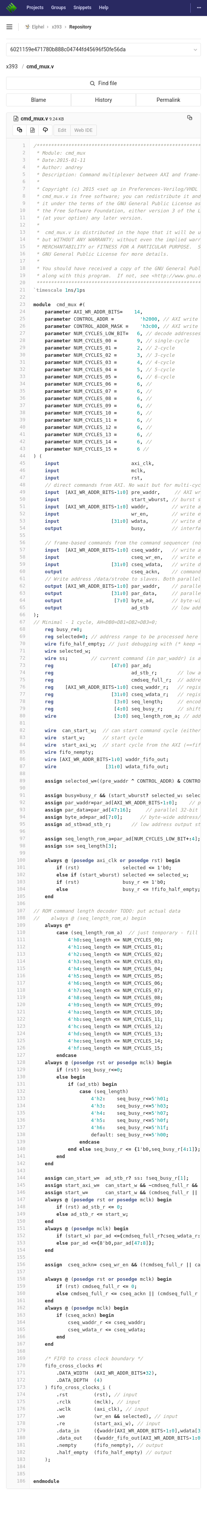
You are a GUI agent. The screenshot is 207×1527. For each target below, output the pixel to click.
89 (17, 780)
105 (17, 896)
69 (17, 636)
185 (17, 1473)
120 (17, 1004)
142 (17, 1163)
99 (17, 853)
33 (17, 376)
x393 (12, 66)
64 (17, 600)
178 (17, 1423)
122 (17, 1019)
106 (17, 903)
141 (17, 1156)
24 (17, 311)
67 (17, 622)
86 (17, 759)
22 (17, 297)
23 (17, 304)
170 (17, 1365)
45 (17, 463)
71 (17, 651)
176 (17, 1408)
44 (17, 456)
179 (17, 1430)
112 (17, 946)
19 (17, 275)
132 (17, 1091)
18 (17, 268)
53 (17, 521)
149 (17, 1214)
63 (17, 593)
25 (17, 318)
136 (17, 1120)
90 (17, 788)
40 (17, 427)
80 (17, 715)
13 (17, 232)
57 (17, 549)
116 (17, 975)
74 (17, 672)
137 (17, 1127)
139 (17, 1141)
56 (17, 542)
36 (17, 398)
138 (17, 1134)
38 (17, 412)
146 (17, 1192)
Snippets (82, 7)
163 (17, 1315)
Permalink (168, 100)
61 (17, 578)
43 (17, 448)
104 (17, 889)
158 (17, 1279)
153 (17, 1242)
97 (17, 838)
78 (17, 701)
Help (104, 7)
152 (17, 1235)
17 (17, 261)
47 (17, 477)
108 (17, 918)
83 (17, 737)
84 (17, 744)
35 (17, 391)
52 (17, 513)
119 (17, 997)
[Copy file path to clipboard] (189, 118)
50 (17, 499)
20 (17, 282)
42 (17, 441)
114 (17, 961)
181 (17, 1445)
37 (17, 405)
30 (17, 355)
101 (17, 867)
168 (17, 1351)
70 (17, 643)
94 (17, 817)
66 (17, 614)
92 (17, 802)
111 (17, 939)
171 (17, 1372)
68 (17, 629)
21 (17, 290)
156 (17, 1264)
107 (17, 910)
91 (17, 795)
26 (17, 326)
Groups (58, 7)
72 (17, 658)
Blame (38, 100)
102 (17, 874)
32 (17, 369)
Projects (35, 7)
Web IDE (83, 130)
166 (17, 1336)
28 (17, 340)
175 (17, 1401)
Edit (62, 130)
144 (17, 1177)
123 (17, 1026)
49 (17, 492)
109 (17, 925)
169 (17, 1358)
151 (17, 1228)
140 (17, 1149)
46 (17, 470)
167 (17, 1344)
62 (17, 586)
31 (17, 362)
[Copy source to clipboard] (20, 130)
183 (17, 1459)
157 (17, 1271)
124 (17, 1033)
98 (17, 845)
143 (17, 1170)
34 (17, 383)
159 (17, 1286)
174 (17, 1394)
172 (17, 1380)
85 (17, 752)
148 (17, 1206)
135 (17, 1113)
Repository (81, 27)
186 (17, 1481)
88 (17, 773)
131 (17, 1084)
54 (17, 528)
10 (17, 210)
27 (17, 333)
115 (17, 968)
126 (17, 1048)
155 (17, 1257)
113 (17, 954)
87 (17, 766)
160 (17, 1293)
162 (17, 1307)
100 (17, 860)
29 (17, 347)
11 (17, 217)
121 (17, 1011)
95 (17, 824)
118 (17, 990)
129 (17, 1069)
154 (17, 1250)
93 (17, 809)
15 (17, 246)
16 (17, 253)
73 (17, 665)
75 (17, 679)
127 (17, 1055)
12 (17, 225)
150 (17, 1221)
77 (17, 694)
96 (17, 831)
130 (17, 1076)
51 (17, 506)
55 (17, 535)
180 (17, 1437)
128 (17, 1062)
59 (17, 564)
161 (17, 1300)
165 (17, 1329)
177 (17, 1416)
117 (17, 983)
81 (17, 723)
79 (17, 708)
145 (17, 1185)
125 (17, 1040)
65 (17, 607)
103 (17, 882)
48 (17, 484)
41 (17, 434)
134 (17, 1105)
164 (17, 1322)
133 (17, 1098)
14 (17, 239)
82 (17, 730)
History (103, 100)
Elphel (34, 27)
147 (17, 1199)
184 (17, 1466)
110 (17, 932)
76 (17, 687)
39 (17, 419)
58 (17, 557)
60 (17, 571)
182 (17, 1452)
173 (17, 1387)
